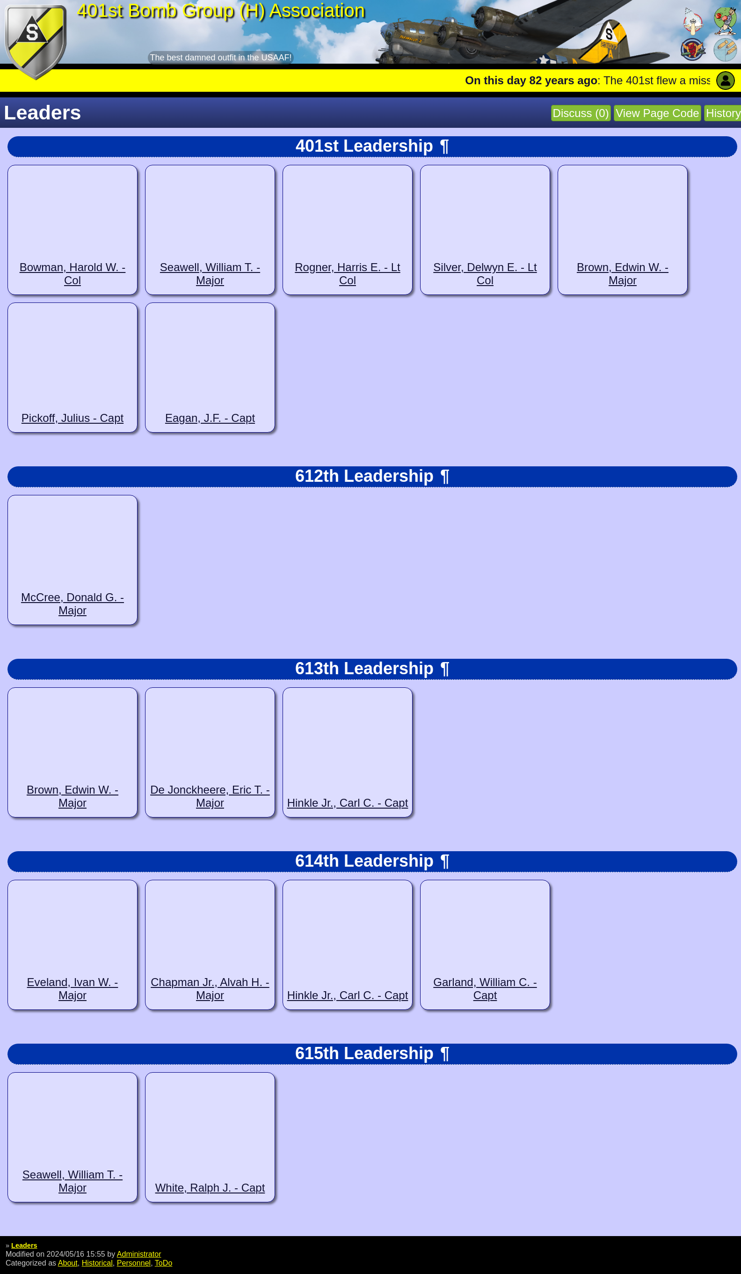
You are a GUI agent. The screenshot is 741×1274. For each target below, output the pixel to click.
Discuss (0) (581, 113)
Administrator (139, 1254)
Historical (97, 1263)
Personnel (134, 1263)
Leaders (24, 1245)
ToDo (164, 1263)
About (68, 1263)
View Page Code (657, 113)
